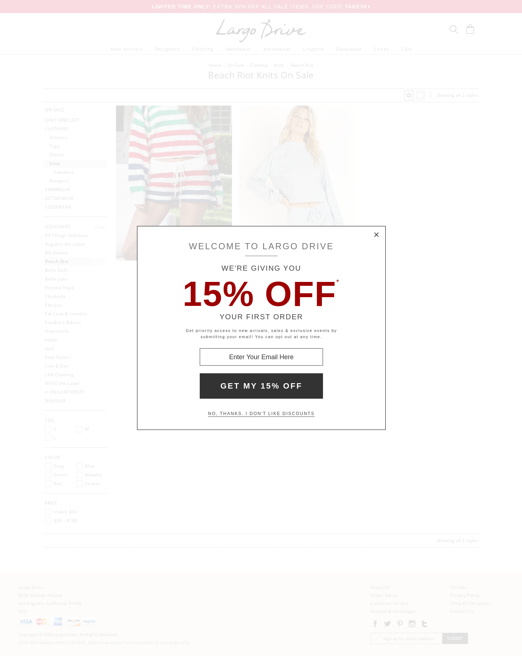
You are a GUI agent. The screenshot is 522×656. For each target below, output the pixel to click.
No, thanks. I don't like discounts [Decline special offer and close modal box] (261, 413)
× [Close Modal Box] (376, 235)
